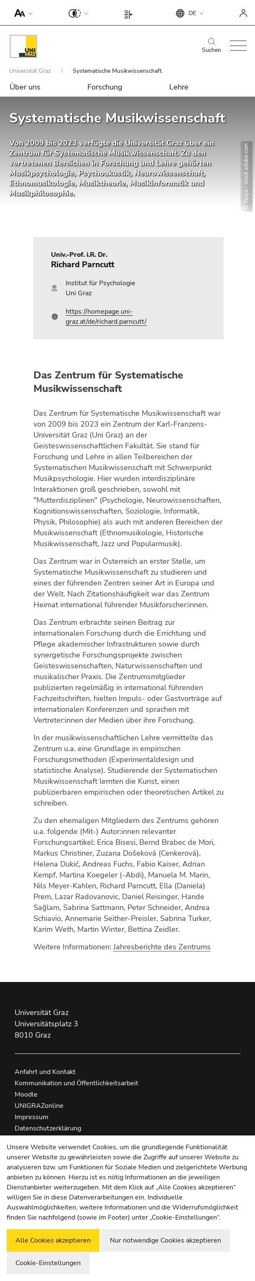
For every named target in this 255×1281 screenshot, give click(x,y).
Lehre (179, 87)
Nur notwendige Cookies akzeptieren (165, 1240)
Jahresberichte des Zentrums (162, 947)
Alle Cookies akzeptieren (53, 1240)
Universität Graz (30, 71)
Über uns (25, 87)
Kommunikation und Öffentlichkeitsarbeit (76, 1083)
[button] (21, 12)
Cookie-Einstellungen (48, 1263)
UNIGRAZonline (39, 1105)
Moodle (26, 1094)
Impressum (31, 1117)
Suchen (211, 46)
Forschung (104, 87)
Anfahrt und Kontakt (45, 1071)
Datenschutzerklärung (48, 1128)
